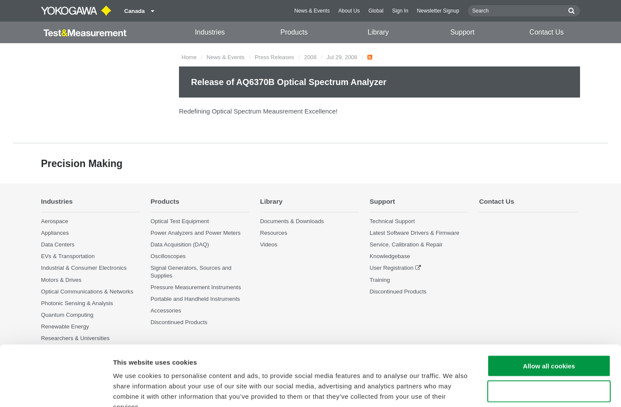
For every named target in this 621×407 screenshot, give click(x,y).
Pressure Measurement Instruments (196, 287)
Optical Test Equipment (180, 221)
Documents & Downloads (292, 221)
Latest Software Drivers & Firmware (414, 233)
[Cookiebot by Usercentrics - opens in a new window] (56, 390)
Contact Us (547, 32)
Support (462, 32)
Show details (453, 390)
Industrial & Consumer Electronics (84, 268)
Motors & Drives (61, 280)
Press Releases (274, 57)
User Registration (392, 268)
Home (189, 57)
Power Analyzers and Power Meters (196, 233)
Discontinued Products (398, 291)
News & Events (311, 11)
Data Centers (58, 244)
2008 (310, 57)
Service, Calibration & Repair (406, 244)
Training (380, 280)
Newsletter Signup (438, 11)
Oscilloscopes (168, 256)
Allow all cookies (549, 314)
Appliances (55, 233)
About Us (349, 11)
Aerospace (54, 221)
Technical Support (392, 221)
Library (378, 32)
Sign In (400, 11)
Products (293, 32)
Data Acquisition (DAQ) (180, 244)
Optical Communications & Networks (87, 291)
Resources (273, 233)
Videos (268, 244)
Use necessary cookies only (549, 339)
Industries (210, 32)
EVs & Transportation (68, 256)
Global (375, 11)
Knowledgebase (390, 256)
